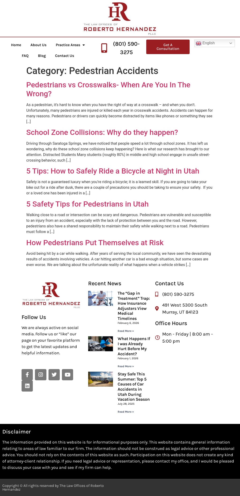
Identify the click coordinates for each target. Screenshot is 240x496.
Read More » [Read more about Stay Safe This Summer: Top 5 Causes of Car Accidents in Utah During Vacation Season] (126, 411)
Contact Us (64, 55)
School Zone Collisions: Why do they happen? (102, 132)
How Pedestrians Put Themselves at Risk (95, 242)
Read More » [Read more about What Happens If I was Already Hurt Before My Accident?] (126, 366)
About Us (38, 45)
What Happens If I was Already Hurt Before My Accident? (134, 346)
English (205, 43)
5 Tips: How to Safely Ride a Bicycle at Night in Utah (112, 171)
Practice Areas (70, 45)
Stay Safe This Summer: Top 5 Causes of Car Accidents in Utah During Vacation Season (134, 386)
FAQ (25, 55)
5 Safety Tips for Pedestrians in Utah (87, 204)
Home (16, 45)
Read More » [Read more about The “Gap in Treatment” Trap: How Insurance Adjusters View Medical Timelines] (126, 331)
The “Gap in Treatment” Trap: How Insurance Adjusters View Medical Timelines (134, 306)
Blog (42, 55)
